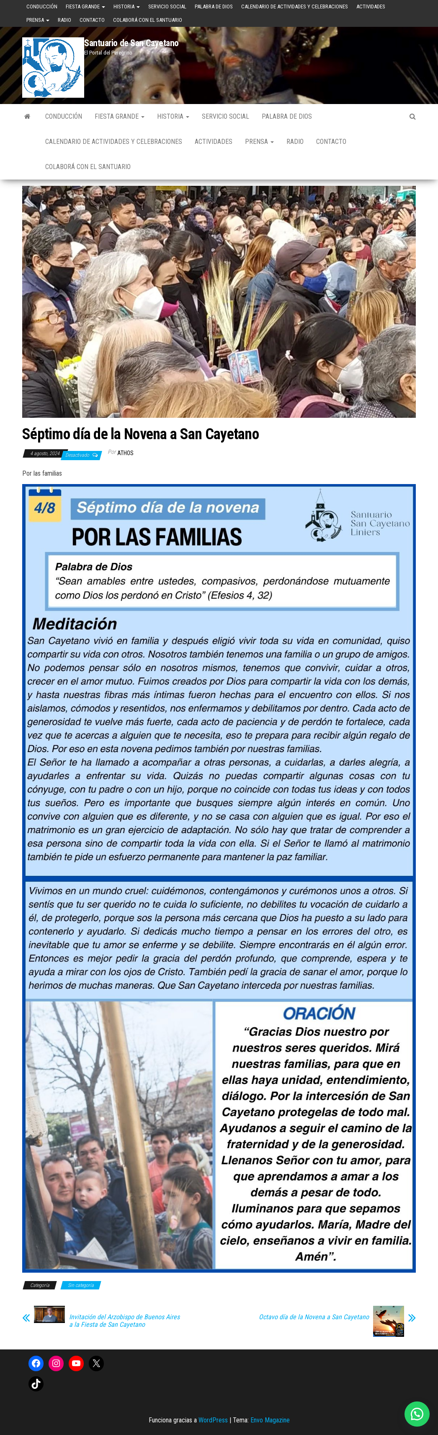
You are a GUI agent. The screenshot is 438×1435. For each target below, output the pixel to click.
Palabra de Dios (214, 6)
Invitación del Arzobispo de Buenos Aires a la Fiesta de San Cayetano (124, 1320)
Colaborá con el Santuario (147, 20)
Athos (125, 453)
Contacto (92, 20)
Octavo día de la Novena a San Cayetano (314, 1317)
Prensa (37, 20)
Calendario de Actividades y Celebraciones (294, 6)
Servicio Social (167, 6)
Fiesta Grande (85, 6)
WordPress (213, 1420)
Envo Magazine (270, 1420)
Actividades (370, 6)
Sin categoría (81, 1285)
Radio (64, 20)
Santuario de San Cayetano (131, 43)
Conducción (41, 6)
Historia (126, 6)
